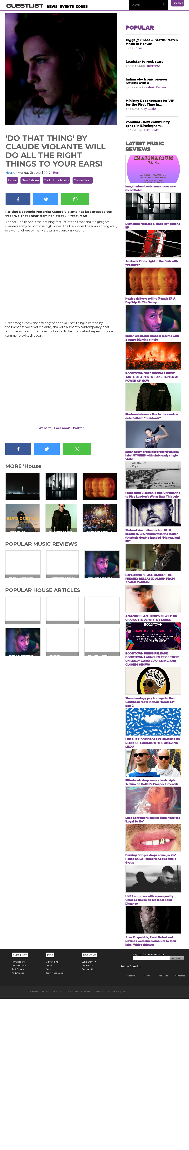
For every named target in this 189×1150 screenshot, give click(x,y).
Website (45, 428)
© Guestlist (32, 1142)
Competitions (19, 1116)
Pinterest (177, 1127)
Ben (56, 172)
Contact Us (88, 1116)
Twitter (78, 428)
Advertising (52, 1113)
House (10, 172)
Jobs (48, 1120)
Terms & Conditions (51, 1142)
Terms (49, 1116)
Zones (82, 6)
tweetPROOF (101, 1142)
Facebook (62, 428)
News (52, 6)
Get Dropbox (119, 1142)
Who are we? (89, 1113)
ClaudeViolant (83, 180)
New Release (30, 180)
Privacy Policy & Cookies (78, 1142)
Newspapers (18, 1113)
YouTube (160, 1127)
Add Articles (18, 1124)
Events (67, 6)
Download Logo (54, 1124)
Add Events (18, 1120)
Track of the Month (56, 180)
